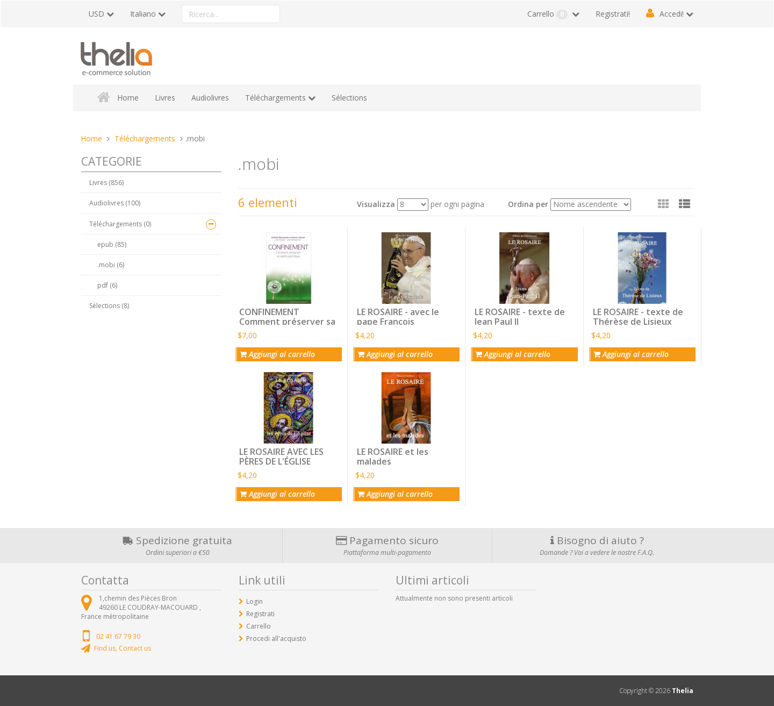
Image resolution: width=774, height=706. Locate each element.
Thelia (682, 690)
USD (96, 14)
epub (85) (111, 244)
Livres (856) (106, 182)
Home (128, 97)
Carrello (548, 14)
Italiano (143, 14)
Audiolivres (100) (114, 203)
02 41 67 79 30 (118, 636)
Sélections (349, 97)
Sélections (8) (109, 305)
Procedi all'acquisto (276, 638)
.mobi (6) (110, 264)
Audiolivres (210, 97)
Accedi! (672, 14)
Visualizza (376, 204)
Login (254, 601)
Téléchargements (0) (120, 224)
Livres (165, 97)
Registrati (260, 613)
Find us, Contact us (122, 648)
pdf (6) (107, 285)
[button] (684, 204)
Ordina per (528, 204)
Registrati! (613, 14)
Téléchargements (275, 97)
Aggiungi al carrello (277, 354)
